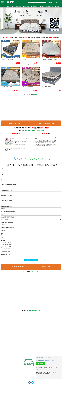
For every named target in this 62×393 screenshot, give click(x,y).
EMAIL (3, 179)
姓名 (2, 168)
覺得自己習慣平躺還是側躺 (7, 222)
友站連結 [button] (49, 6)
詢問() (50, 2)
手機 (2, 174)
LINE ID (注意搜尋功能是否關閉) (8, 184)
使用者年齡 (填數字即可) (6, 201)
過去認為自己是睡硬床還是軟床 (8, 211)
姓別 (2, 233)
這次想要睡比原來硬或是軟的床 (8, 217)
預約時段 (3, 240)
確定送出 (27, 260)
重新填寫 (34, 260)
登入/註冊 (58, 2)
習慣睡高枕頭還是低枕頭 (6, 206)
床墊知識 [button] (34, 6)
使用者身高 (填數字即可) (6, 190)
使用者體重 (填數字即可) (6, 195)
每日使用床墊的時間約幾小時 (7, 227)
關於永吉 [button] (10, 6)
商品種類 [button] (26, 6)
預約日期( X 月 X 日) (6, 254)
